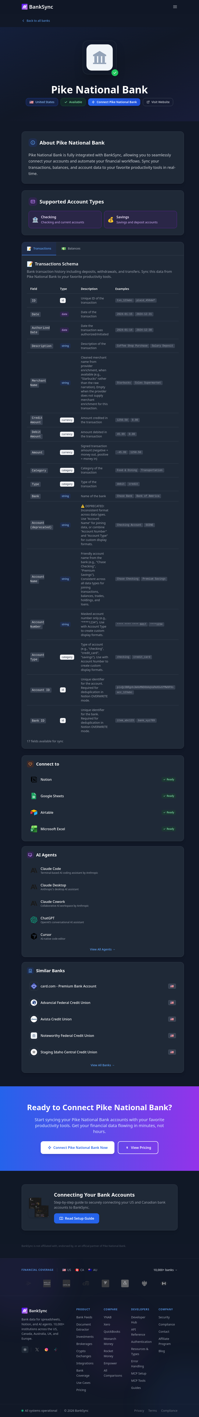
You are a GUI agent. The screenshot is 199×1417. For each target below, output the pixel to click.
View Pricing (138, 1147)
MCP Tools (138, 1381)
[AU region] (92, 1270)
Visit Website (158, 102)
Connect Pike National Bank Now (77, 1147)
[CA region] (80, 1270)
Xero (107, 1324)
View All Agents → (103, 949)
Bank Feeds (84, 1317)
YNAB (107, 1317)
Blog (162, 1351)
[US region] (67, 1270)
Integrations (84, 1363)
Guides (136, 1388)
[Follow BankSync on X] (37, 1349)
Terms (152, 1411)
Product (83, 1309)
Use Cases (83, 1383)
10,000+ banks (165, 1270)
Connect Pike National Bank (114, 102)
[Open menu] (175, 6)
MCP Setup (138, 1373)
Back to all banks (36, 21)
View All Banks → (103, 1065)
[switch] (25, 1349)
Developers (140, 1309)
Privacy (139, 1411)
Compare (111, 1309)
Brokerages (84, 1344)
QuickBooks (112, 1332)
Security (164, 1317)
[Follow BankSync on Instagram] (46, 1349)
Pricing (81, 1390)
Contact (164, 1332)
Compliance (167, 1324)
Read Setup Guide (76, 1218)
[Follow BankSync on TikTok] (55, 1349)
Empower (110, 1363)
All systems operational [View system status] (39, 1411)
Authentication (141, 1342)
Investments (85, 1337)
